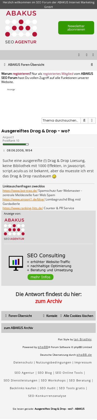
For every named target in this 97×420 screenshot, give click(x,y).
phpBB (43, 347)
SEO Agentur (24, 373)
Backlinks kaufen (23, 388)
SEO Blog (45, 373)
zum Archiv (48, 301)
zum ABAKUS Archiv (18, 328)
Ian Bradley (83, 339)
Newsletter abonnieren (76, 28)
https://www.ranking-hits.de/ (23, 208)
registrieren (21, 74)
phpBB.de (84, 355)
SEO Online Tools (69, 373)
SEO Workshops (53, 380)
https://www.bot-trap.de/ (20, 191)
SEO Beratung (80, 380)
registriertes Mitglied (58, 74)
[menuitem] (93, 55)
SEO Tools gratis (72, 388)
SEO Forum (43, 2)
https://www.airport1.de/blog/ (24, 199)
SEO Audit (48, 388)
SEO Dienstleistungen (21, 380)
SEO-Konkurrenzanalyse (47, 396)
